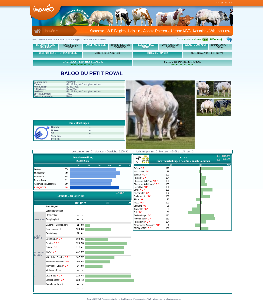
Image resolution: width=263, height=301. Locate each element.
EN (230, 3)
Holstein (135, 31)
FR (218, 3)
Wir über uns (220, 31)
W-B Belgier (117, 31)
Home (42, 39)
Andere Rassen (156, 31)
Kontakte (200, 31)
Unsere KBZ (181, 31)
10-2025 (38, 238)
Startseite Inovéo (56, 39)
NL (226, 3)
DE (222, 3)
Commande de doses (192, 39)
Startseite (98, 31)
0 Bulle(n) (216, 39)
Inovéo (51, 31)
